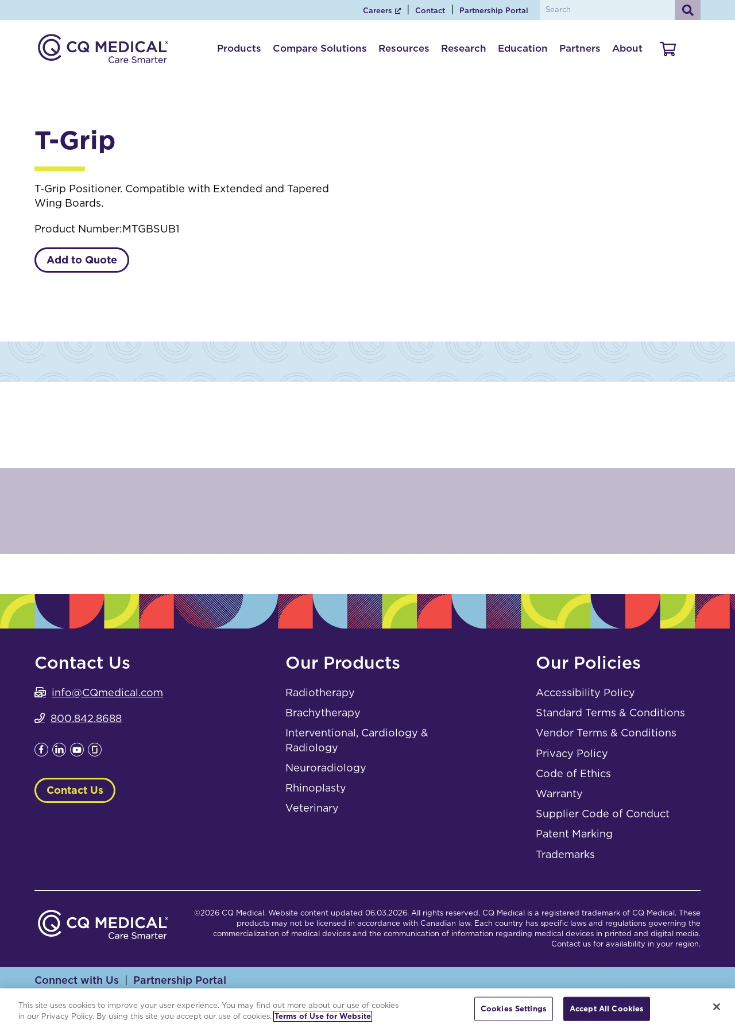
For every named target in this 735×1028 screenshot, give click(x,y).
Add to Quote (82, 260)
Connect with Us (76, 980)
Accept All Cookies (607, 1008)
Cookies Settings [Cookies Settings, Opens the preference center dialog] (514, 1008)
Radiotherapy (320, 692)
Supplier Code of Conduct (603, 814)
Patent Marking (574, 834)
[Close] (716, 1006)
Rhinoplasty (315, 788)
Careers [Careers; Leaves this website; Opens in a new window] (377, 10)
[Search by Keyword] (619, 10)
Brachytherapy (323, 713)
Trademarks (565, 854)
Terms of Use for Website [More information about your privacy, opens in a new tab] (322, 1016)
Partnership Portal (493, 10)
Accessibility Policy (585, 692)
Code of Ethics (573, 773)
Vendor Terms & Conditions (606, 733)
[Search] (688, 10)
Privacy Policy (572, 753)
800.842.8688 (86, 718)
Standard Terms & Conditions (610, 713)
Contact (430, 10)
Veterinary (312, 808)
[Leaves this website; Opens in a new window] (41, 753)
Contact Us (75, 790)
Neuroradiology (325, 768)
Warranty (559, 794)
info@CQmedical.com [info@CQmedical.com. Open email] (107, 692)
